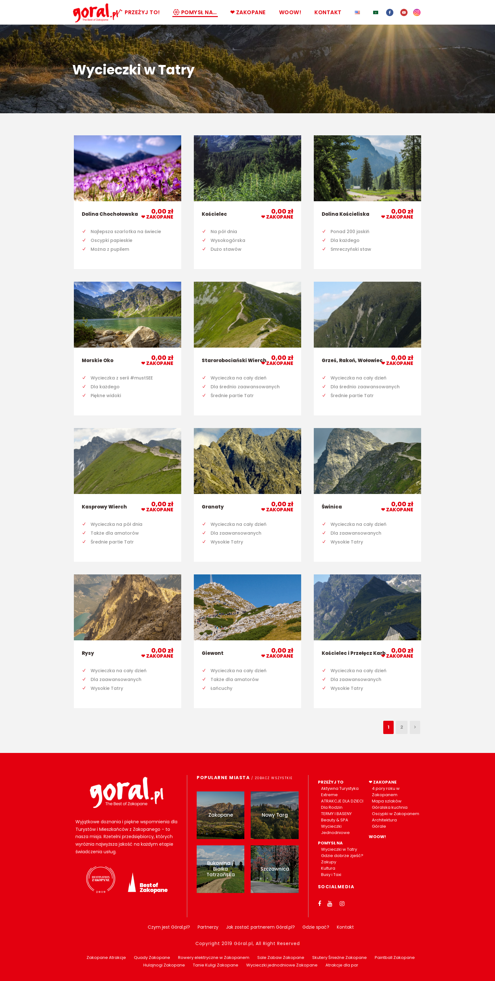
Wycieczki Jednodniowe (335, 829)
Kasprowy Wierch (104, 506)
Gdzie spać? (315, 927)
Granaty (213, 506)
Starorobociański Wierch (234, 360)
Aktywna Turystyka (340, 788)
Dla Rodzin (332, 807)
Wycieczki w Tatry (339, 849)
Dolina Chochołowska (110, 214)
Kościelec (214, 214)
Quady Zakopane (152, 957)
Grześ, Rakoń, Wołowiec (352, 360)
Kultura (328, 868)
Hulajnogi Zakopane (164, 965)
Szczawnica (274, 869)
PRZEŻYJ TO (330, 782)
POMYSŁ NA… (195, 12)
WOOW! (290, 12)
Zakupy (328, 862)
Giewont (213, 653)
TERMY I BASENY (336, 814)
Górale (379, 826)
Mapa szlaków (387, 801)
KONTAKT (328, 12)
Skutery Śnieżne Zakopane (339, 957)
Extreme (329, 795)
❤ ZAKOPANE (248, 12)
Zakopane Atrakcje (106, 957)
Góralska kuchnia (390, 807)
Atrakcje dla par (341, 965)
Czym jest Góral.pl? (169, 927)
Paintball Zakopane (395, 957)
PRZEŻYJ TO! (138, 12)
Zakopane (220, 815)
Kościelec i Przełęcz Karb (353, 653)
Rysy (88, 653)
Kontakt (345, 927)
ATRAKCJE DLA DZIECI (342, 801)
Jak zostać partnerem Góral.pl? (260, 927)
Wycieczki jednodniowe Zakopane (282, 965)
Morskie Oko (97, 360)
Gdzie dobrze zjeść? (342, 856)
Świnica (332, 506)
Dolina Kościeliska (345, 214)
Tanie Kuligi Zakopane (215, 965)
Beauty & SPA (334, 820)
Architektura (384, 820)
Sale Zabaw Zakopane (280, 957)
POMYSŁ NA (330, 843)
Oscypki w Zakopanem (395, 814)
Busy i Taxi (331, 875)
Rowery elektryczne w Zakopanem (213, 957)
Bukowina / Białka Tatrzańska (220, 869)
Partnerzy (208, 927)
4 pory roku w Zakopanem (386, 791)
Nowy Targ (275, 815)
